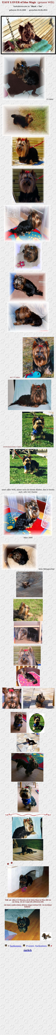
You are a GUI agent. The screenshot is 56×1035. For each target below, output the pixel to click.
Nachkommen (16, 946)
